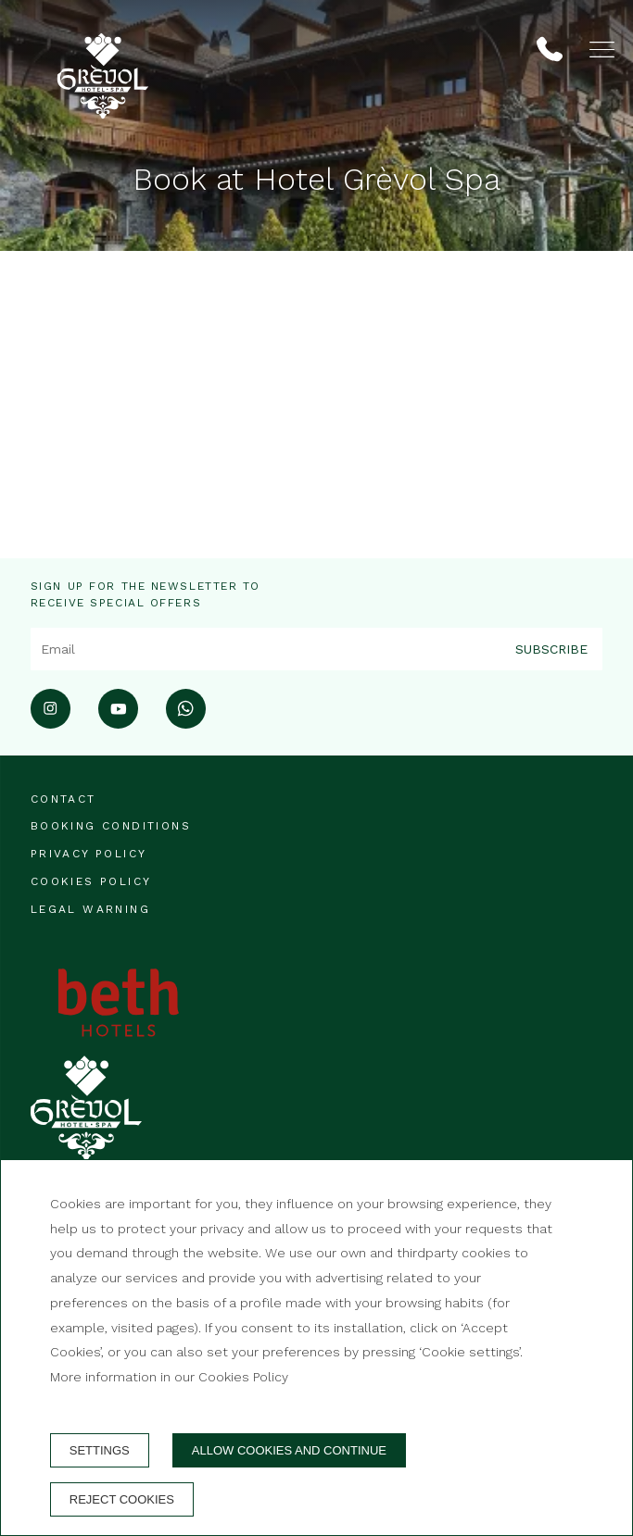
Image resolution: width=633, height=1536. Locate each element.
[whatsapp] (186, 723)
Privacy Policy (89, 853)
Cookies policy (91, 881)
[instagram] (50, 723)
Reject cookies (122, 1499)
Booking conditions (111, 825)
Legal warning (90, 909)
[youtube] (118, 723)
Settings (100, 1450)
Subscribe (551, 648)
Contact (63, 799)
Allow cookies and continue (289, 1450)
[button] (601, 49)
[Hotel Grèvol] (103, 52)
